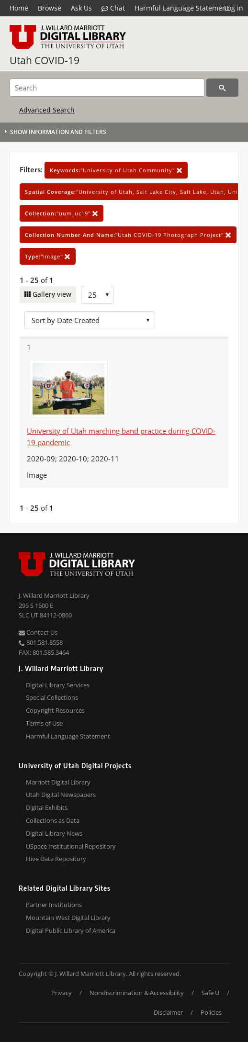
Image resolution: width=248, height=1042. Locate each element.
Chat (113, 8)
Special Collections (52, 697)
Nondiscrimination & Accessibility (137, 992)
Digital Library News (54, 833)
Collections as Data (52, 820)
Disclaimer (168, 1012)
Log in (233, 7)
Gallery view (51, 294)
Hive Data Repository (56, 858)
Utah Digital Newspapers (61, 794)
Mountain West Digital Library (68, 917)
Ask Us (81, 7)
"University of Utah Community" (116, 170)
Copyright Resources (55, 710)
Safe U (210, 992)
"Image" (47, 256)
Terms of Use (44, 723)
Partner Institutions (54, 904)
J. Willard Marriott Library (54, 595)
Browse (49, 7)
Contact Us (38, 632)
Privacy (61, 992)
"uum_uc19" (61, 213)
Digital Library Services (58, 685)
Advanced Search (47, 109)
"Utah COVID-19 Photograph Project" (128, 234)
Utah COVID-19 (44, 60)
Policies (211, 1012)
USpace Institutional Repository (71, 846)
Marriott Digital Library (58, 782)
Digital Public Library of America (70, 930)
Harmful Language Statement (182, 7)
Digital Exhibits (47, 807)
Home (19, 7)
